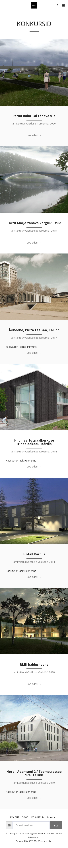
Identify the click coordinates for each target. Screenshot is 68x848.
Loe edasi (34, 135)
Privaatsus (33, 837)
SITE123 (32, 841)
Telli (55, 825)
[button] (4, 5)
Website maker (45, 841)
